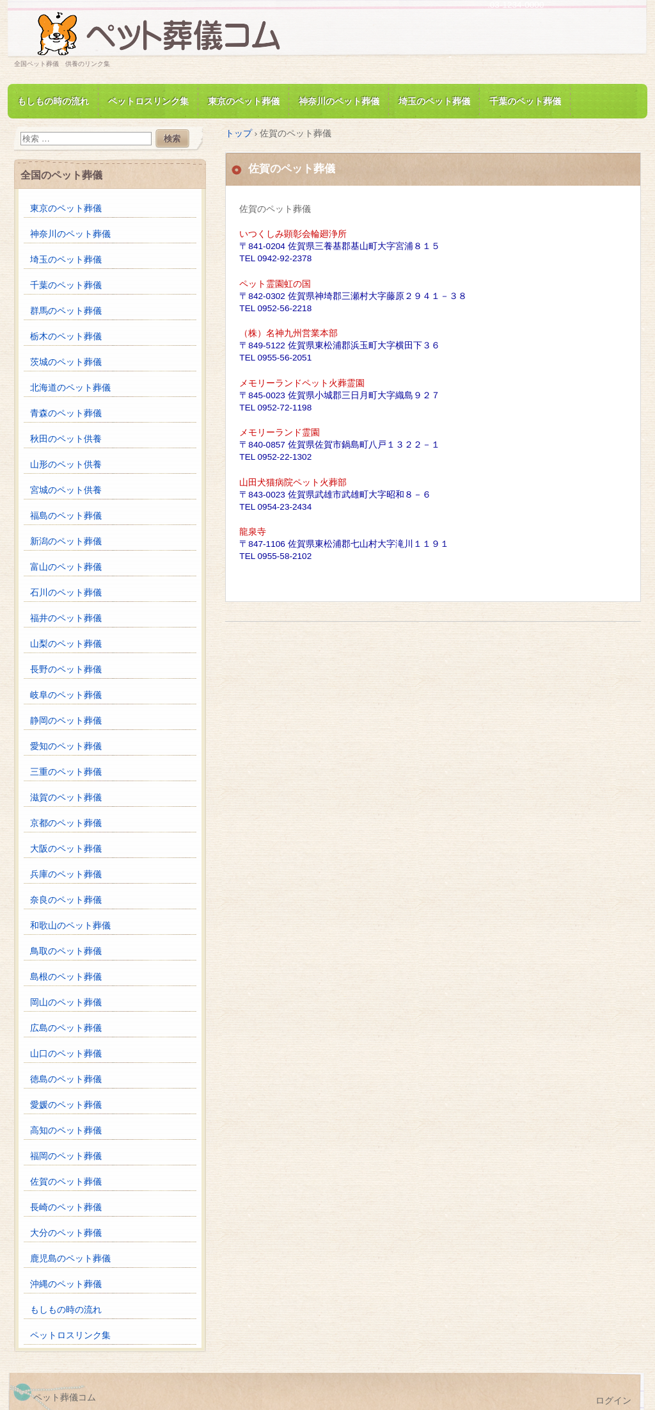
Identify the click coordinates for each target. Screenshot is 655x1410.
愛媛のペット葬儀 (66, 1105)
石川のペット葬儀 (66, 592)
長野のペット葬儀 (66, 669)
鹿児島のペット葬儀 (70, 1258)
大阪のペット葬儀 (66, 849)
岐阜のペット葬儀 (66, 695)
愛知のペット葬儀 (66, 746)
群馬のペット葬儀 (66, 311)
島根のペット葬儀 (66, 977)
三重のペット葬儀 (66, 772)
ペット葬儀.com (161, 34)
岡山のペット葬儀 (66, 1002)
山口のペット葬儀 (66, 1053)
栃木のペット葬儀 (66, 336)
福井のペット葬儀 (66, 618)
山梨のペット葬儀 (66, 644)
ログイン (613, 1401)
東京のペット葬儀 (244, 101)
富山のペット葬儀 (66, 567)
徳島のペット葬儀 (66, 1079)
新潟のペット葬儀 (66, 541)
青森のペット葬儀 (66, 413)
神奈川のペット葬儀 (339, 101)
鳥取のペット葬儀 (66, 951)
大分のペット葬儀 (66, 1233)
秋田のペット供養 (66, 439)
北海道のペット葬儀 (70, 388)
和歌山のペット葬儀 (70, 925)
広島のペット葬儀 (66, 1028)
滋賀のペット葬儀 (66, 797)
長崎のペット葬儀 (66, 1207)
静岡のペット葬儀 (66, 720)
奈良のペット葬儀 (66, 900)
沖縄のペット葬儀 (66, 1284)
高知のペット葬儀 (66, 1130)
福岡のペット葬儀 (66, 1156)
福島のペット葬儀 (66, 516)
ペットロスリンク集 (148, 101)
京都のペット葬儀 (66, 823)
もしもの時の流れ (53, 101)
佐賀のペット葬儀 (66, 1182)
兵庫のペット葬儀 (66, 874)
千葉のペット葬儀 (525, 101)
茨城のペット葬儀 (66, 362)
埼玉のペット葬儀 (434, 101)
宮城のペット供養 (66, 490)
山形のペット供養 (66, 464)
